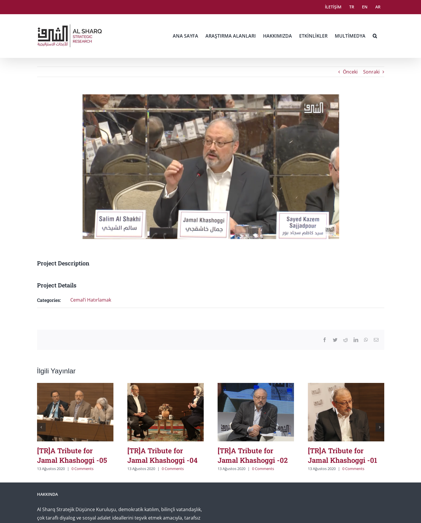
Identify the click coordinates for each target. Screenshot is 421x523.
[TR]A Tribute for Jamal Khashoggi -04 (162, 455)
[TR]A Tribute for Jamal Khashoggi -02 (253, 455)
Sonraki (371, 72)
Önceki (350, 72)
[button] (375, 36)
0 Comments (82, 468)
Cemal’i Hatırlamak (90, 300)
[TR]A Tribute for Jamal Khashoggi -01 (342, 455)
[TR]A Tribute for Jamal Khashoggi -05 (72, 455)
